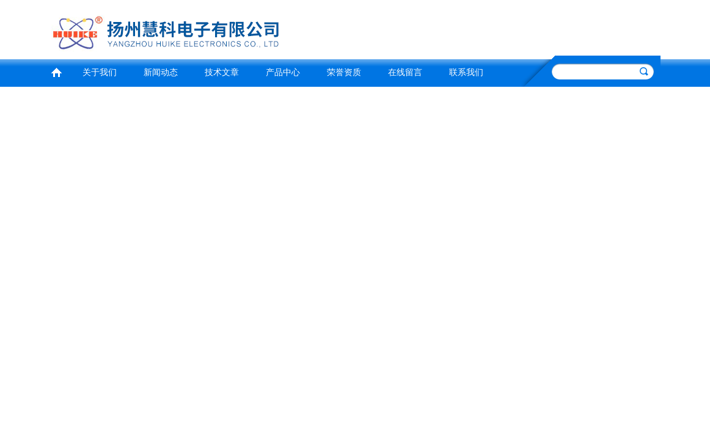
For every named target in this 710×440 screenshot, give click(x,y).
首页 (56, 71)
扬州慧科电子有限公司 (199, 28)
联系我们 (466, 72)
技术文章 (222, 72)
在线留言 (405, 72)
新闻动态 (161, 72)
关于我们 (99, 72)
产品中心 (283, 72)
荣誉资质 (344, 72)
